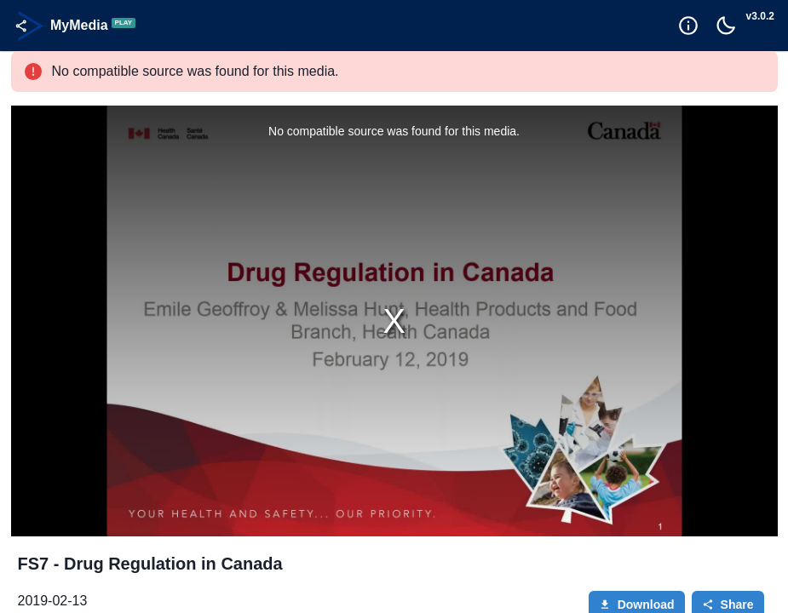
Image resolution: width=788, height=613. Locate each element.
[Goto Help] (688, 26)
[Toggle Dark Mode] (726, 26)
